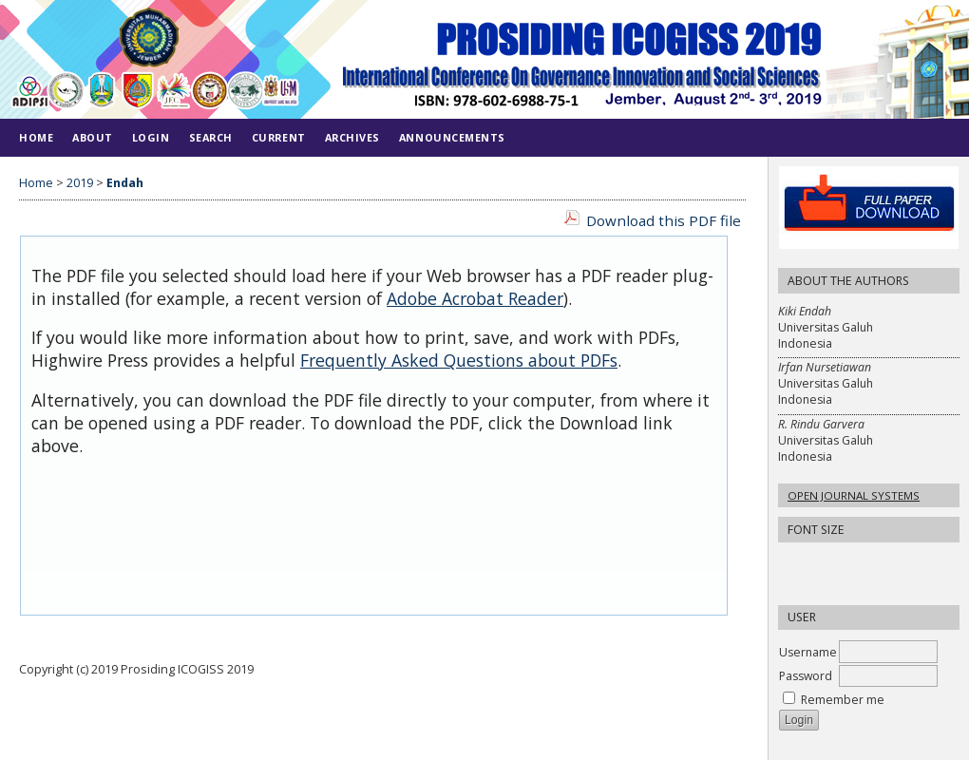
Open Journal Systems (854, 495)
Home (36, 137)
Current (279, 137)
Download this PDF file (663, 220)
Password (805, 676)
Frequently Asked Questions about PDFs (459, 360)
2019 (79, 183)
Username (808, 652)
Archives (352, 137)
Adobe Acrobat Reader (475, 298)
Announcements (452, 137)
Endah (124, 183)
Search (211, 137)
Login (151, 137)
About (92, 137)
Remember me (842, 700)
